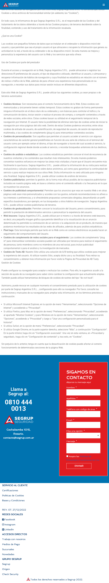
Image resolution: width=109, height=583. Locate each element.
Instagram (8, 524)
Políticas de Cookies (13, 495)
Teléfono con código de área (81, 409)
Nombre (70, 387)
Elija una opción (74, 431)
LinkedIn (8, 529)
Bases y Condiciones (13, 500)
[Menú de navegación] (104, 5)
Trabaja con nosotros (13, 539)
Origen (6, 569)
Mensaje (70, 441)
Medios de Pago (11, 544)
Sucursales (8, 549)
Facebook (8, 519)
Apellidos (71, 398)
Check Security (10, 574)
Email (69, 420)
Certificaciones (10, 490)
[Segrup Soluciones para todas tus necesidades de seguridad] (10, 5)
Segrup (6, 564)
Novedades (8, 554)
